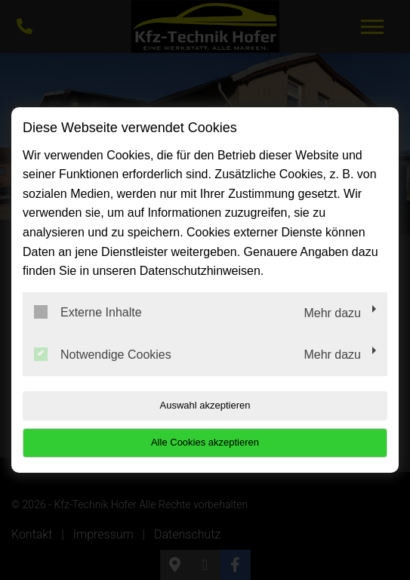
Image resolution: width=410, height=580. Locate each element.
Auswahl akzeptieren (205, 405)
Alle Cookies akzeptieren (205, 442)
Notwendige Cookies (102, 354)
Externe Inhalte (88, 312)
